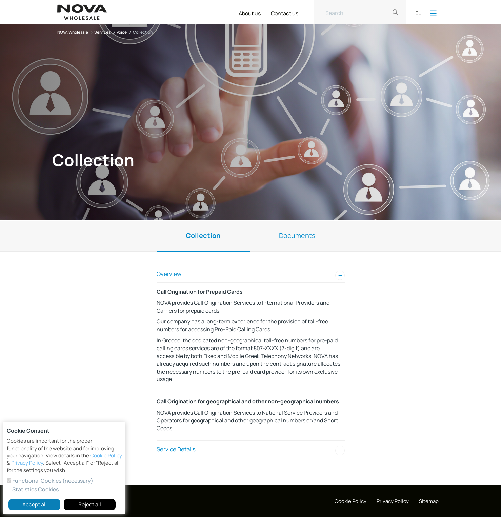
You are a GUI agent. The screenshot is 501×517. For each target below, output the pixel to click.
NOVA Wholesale (72, 32)
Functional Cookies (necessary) (52, 480)
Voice (122, 32)
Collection (203, 235)
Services (102, 32)
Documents (297, 235)
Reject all (89, 504)
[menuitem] (250, 12)
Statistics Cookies (35, 489)
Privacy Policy (27, 462)
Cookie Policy (106, 455)
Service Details (176, 449)
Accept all (34, 504)
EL (418, 13)
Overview (169, 274)
